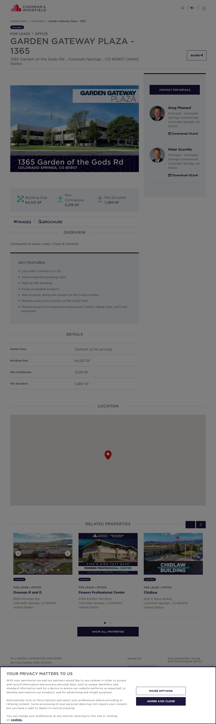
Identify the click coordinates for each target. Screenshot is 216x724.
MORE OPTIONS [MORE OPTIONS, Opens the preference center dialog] (161, 690)
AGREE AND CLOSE (161, 701)
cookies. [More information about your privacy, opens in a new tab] (16, 719)
